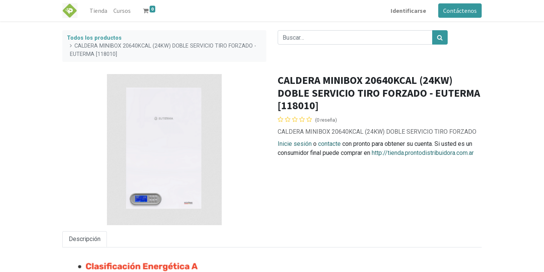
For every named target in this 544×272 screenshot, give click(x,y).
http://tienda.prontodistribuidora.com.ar (423, 152)
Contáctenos (460, 10)
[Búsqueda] (440, 37)
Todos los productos (94, 38)
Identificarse (408, 10)
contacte (329, 143)
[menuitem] (98, 10)
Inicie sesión (295, 143)
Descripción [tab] (84, 239)
